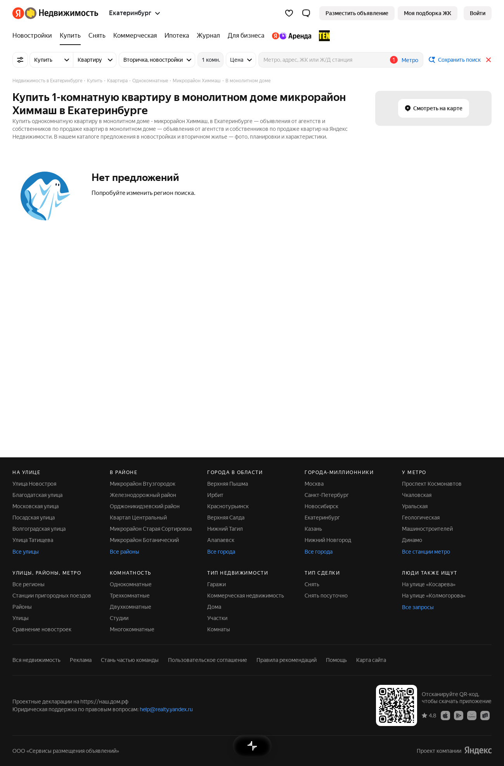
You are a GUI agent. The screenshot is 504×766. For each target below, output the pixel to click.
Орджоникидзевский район (145, 506)
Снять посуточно (326, 595)
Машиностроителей (427, 529)
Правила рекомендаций (286, 660)
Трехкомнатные (130, 595)
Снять (312, 584)
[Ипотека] (177, 35)
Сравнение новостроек (41, 629)
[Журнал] (208, 35)
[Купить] (70, 35)
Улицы (20, 618)
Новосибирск (321, 506)
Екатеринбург (322, 517)
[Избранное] (289, 13)
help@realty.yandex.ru (166, 709)
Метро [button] (410, 60)
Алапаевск (220, 540)
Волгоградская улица (39, 529)
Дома (214, 607)
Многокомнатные (132, 629)
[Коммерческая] (135, 35)
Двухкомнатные (130, 607)
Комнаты (218, 629)
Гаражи (216, 584)
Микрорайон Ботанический (144, 540)
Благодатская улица (37, 495)
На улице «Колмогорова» (434, 595)
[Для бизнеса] (246, 35)
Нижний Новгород (328, 540)
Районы (22, 607)
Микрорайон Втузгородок (142, 484)
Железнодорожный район (143, 495)
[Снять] (97, 35)
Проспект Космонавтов (432, 484)
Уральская (415, 506)
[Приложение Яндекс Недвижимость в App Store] (445, 715)
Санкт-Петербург (327, 495)
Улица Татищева (32, 540)
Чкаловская (416, 495)
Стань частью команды (130, 660)
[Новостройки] (34, 35)
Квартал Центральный (138, 517)
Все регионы (28, 584)
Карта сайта (371, 660)
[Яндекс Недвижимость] (61, 13)
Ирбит (215, 495)
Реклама (81, 660)
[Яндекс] (18, 13)
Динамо (412, 540)
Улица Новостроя (34, 484)
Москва (314, 484)
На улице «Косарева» (429, 584)
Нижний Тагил (225, 529)
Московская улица (35, 506)
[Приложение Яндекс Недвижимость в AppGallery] (471, 715)
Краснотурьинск (228, 506)
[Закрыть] (488, 60)
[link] (478, 13)
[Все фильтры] (20, 60)
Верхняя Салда (225, 517)
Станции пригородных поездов (51, 595)
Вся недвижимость (36, 660)
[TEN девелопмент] (322, 35)
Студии (119, 618)
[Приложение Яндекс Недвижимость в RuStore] (485, 715)
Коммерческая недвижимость (245, 595)
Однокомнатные (131, 584)
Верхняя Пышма (227, 484)
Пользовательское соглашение (207, 660)
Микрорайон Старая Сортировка (151, 529)
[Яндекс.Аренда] (291, 35)
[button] (306, 13)
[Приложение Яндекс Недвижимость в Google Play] (458, 715)
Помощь (336, 660)
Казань (313, 529)
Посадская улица (33, 517)
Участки (217, 618)
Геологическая (421, 517)
